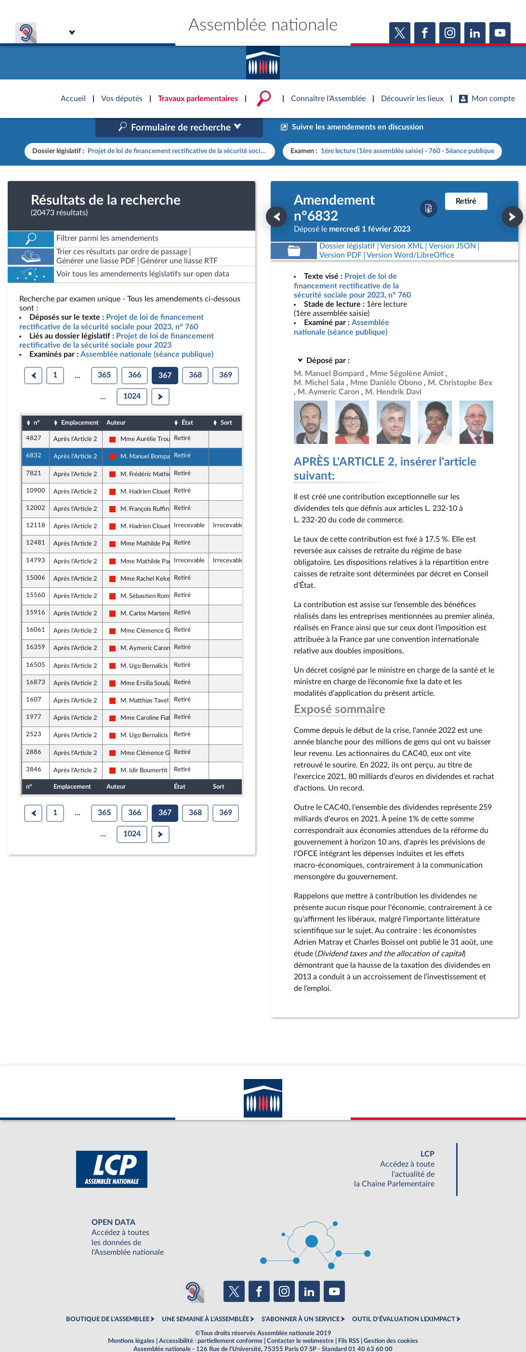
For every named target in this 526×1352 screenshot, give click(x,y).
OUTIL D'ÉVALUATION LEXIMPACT (403, 1299)
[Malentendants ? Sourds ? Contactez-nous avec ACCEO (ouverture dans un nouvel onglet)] (192, 1270)
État (187, 402)
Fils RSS (348, 1320)
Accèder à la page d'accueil (263, 59)
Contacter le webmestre (300, 1320)
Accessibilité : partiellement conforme (211, 1320)
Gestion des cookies (391, 1320)
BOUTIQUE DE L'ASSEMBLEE (107, 1299)
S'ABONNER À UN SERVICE (301, 1299)
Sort (226, 402)
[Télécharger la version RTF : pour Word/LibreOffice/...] (411, 235)
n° (36, 402)
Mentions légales (131, 1320)
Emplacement (80, 402)
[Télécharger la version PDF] (428, 188)
